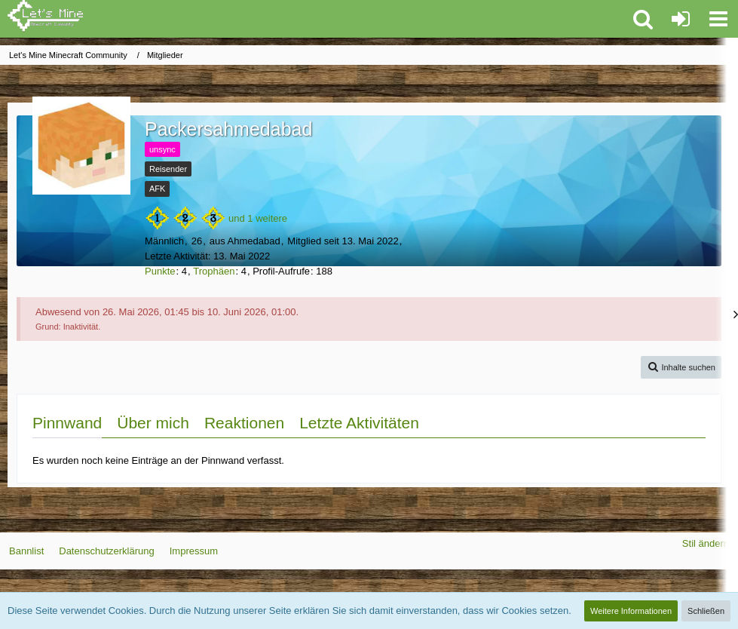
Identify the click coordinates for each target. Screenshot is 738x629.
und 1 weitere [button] (257, 218)
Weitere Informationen (631, 610)
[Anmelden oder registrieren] (681, 19)
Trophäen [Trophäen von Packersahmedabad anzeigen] (213, 271)
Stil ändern (705, 543)
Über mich (153, 422)
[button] (718, 19)
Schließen (705, 610)
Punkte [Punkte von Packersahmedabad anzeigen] (160, 271)
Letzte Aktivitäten (359, 422)
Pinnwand (67, 422)
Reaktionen (244, 422)
